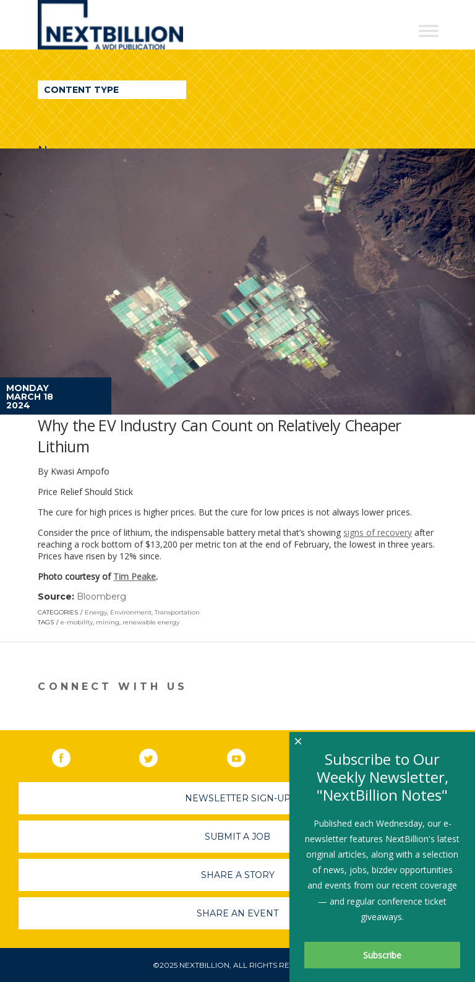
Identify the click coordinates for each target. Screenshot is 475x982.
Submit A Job (237, 836)
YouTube (245, 755)
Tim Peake (134, 576)
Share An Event (237, 913)
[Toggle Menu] (429, 31)
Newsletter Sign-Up (238, 798)
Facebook (70, 755)
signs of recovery (377, 532)
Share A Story (238, 875)
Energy (96, 612)
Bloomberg (101, 596)
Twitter (157, 755)
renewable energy (150, 622)
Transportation (177, 612)
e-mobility (77, 622)
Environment (131, 612)
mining (107, 622)
